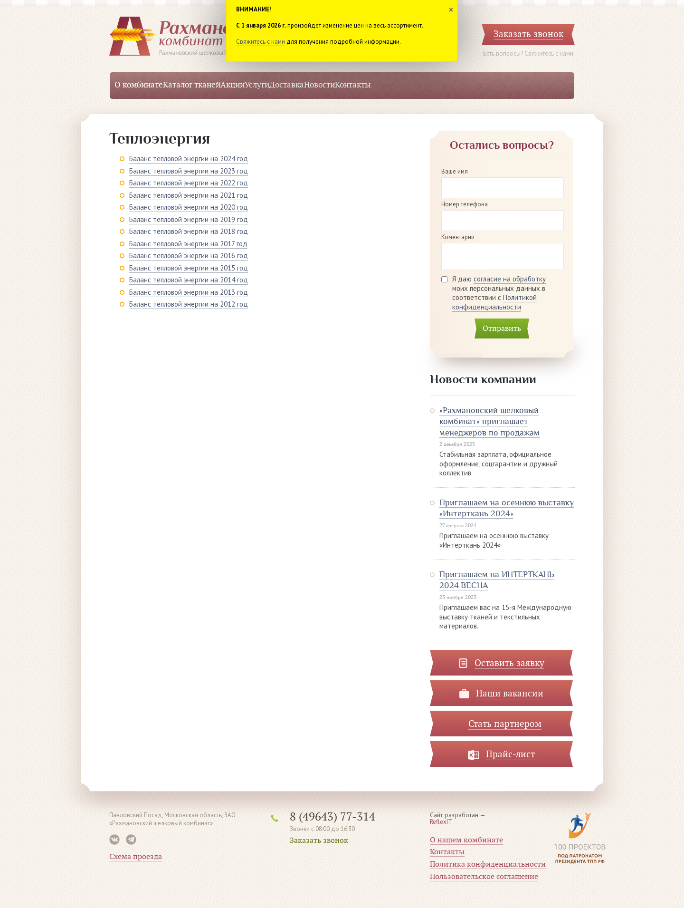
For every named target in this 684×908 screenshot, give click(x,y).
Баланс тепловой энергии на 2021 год (188, 195)
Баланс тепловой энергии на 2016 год (188, 255)
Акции (232, 85)
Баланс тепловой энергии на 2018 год (188, 231)
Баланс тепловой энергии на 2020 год (188, 207)
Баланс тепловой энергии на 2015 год (188, 267)
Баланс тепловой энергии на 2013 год (188, 292)
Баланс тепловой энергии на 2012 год (188, 304)
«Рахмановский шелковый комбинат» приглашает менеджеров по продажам (489, 421)
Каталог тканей (191, 85)
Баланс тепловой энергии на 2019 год (188, 219)
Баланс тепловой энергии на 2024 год (188, 158)
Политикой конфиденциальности (494, 302)
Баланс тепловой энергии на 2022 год (188, 182)
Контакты (353, 85)
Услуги (257, 85)
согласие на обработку (510, 278)
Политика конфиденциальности (488, 864)
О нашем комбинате (466, 840)
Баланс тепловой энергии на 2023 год (188, 170)
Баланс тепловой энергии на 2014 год (188, 279)
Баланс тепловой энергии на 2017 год (188, 243)
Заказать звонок (319, 840)
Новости (319, 85)
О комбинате (138, 85)
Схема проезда (135, 856)
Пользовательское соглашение (484, 876)
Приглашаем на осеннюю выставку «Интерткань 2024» (506, 508)
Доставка (286, 85)
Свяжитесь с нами (260, 42)
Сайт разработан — (457, 818)
